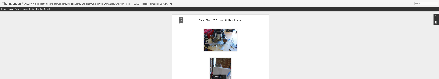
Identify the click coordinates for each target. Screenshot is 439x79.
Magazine (18, 9)
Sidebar (31, 9)
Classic (3, 9)
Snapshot (39, 9)
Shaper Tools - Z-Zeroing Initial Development (220, 20)
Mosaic (25, 9)
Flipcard (10, 9)
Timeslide (47, 9)
